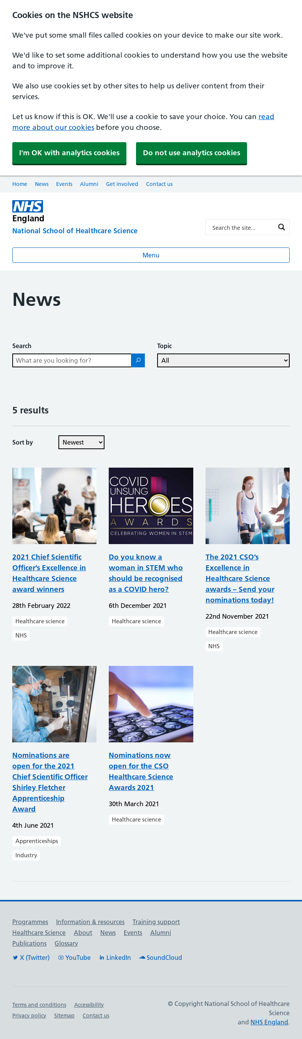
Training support (156, 922)
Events (64, 184)
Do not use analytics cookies (191, 152)
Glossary (66, 943)
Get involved (122, 184)
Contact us (159, 184)
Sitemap (64, 1015)
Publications (29, 943)
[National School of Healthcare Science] (102, 231)
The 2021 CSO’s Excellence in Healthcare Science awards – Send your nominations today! (240, 578)
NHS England (269, 1022)
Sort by (22, 442)
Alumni (89, 184)
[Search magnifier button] (281, 227)
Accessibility (89, 1004)
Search (22, 346)
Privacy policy (29, 1015)
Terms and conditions (39, 1004)
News (41, 184)
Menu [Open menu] (151, 255)
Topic (164, 346)
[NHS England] (102, 211)
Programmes (30, 922)
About (83, 932)
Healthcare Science (39, 932)
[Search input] (242, 227)
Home (19, 184)
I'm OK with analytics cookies (69, 152)
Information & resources (90, 922)
